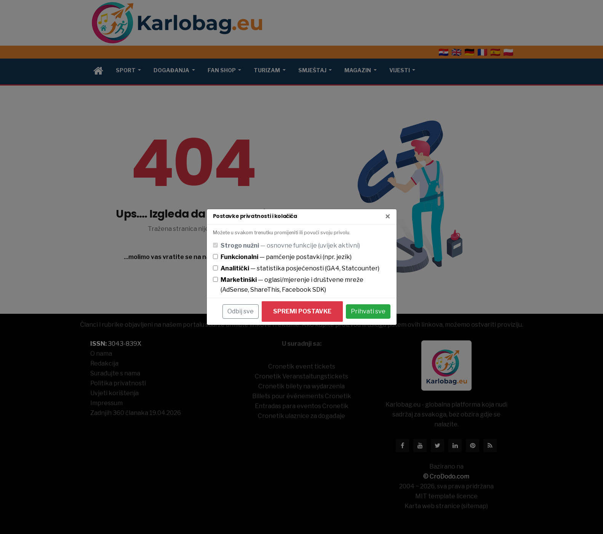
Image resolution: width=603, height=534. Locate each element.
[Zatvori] (388, 216)
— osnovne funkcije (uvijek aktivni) (290, 245)
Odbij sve (240, 311)
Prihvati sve (368, 311)
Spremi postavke (302, 311)
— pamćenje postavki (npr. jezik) (286, 257)
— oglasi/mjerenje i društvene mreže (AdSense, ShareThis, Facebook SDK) (292, 284)
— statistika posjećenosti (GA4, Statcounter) (300, 268)
